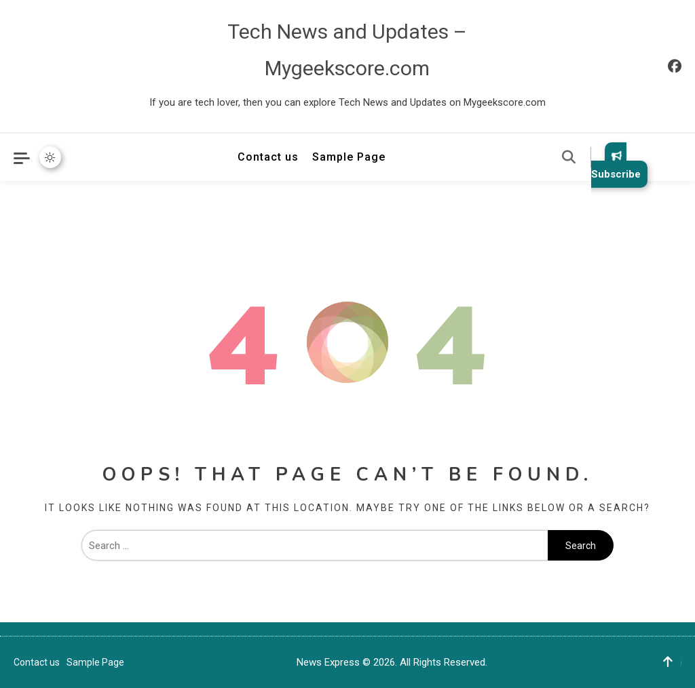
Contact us (268, 156)
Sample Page (349, 156)
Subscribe (616, 165)
